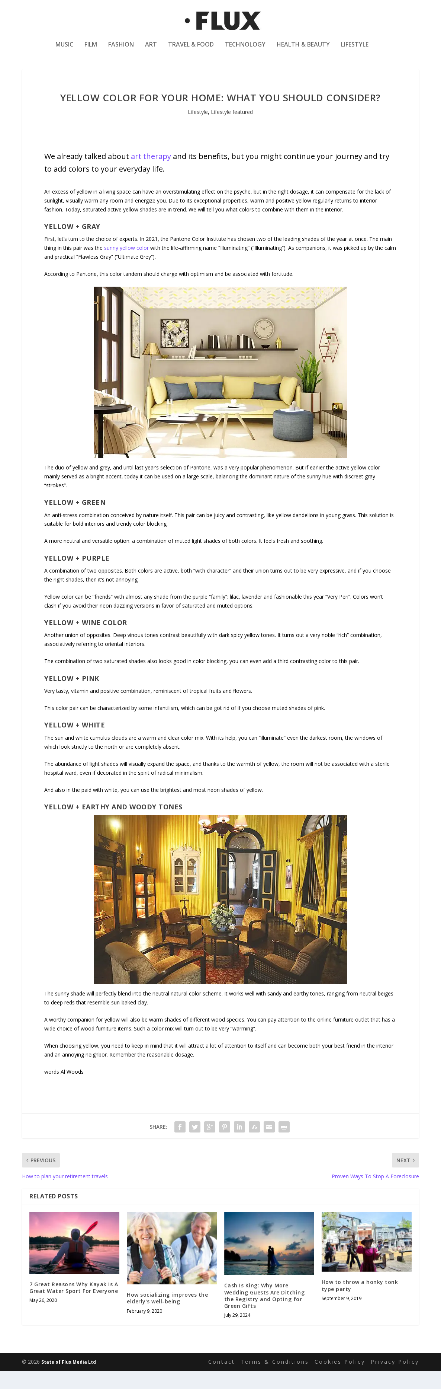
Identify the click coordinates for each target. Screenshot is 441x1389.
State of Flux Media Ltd (68, 1380)
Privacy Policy (395, 1379)
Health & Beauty (303, 49)
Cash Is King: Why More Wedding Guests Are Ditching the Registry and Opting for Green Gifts (264, 1314)
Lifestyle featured (232, 130)
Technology (245, 49)
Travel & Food (191, 49)
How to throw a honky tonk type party (360, 1303)
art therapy (151, 174)
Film (90, 49)
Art (151, 49)
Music (64, 49)
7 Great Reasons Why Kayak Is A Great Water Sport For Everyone (73, 1305)
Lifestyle (354, 49)
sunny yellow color (126, 266)
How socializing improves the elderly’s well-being (167, 1316)
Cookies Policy (340, 1379)
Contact (221, 1379)
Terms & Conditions (275, 1379)
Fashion (121, 49)
